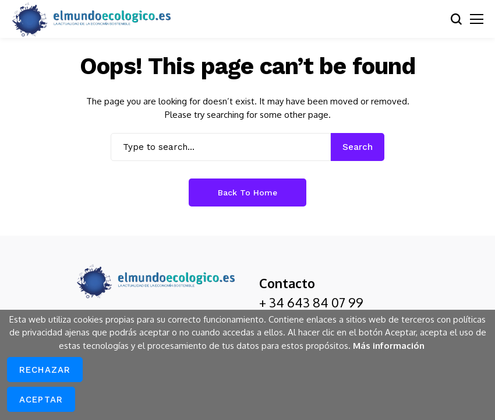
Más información (389, 345)
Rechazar (44, 370)
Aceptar (41, 399)
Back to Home (247, 192)
